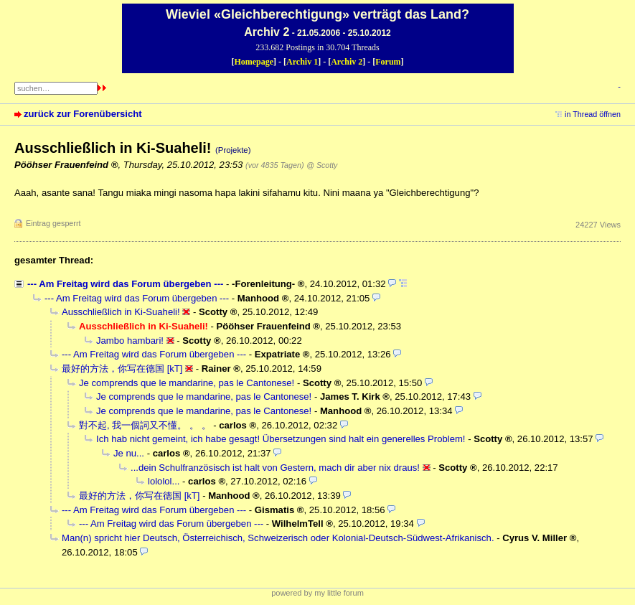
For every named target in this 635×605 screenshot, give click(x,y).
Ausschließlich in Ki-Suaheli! (121, 311)
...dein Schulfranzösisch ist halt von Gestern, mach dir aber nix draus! (275, 467)
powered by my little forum (317, 592)
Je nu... (128, 453)
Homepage (253, 62)
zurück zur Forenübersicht (83, 113)
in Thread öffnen (593, 114)
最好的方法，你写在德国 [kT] (122, 368)
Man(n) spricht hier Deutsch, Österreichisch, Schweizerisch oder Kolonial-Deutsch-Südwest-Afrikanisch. (278, 538)
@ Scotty (321, 165)
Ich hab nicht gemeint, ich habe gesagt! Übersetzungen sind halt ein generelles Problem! (281, 438)
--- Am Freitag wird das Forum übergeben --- (125, 283)
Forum (387, 62)
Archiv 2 (346, 62)
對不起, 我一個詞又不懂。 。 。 (145, 425)
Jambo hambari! (130, 340)
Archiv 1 (302, 62)
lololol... (163, 481)
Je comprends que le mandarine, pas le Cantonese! (186, 382)
